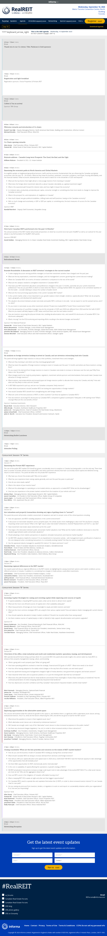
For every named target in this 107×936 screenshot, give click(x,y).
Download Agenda (96, 27)
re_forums (7, 895)
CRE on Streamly (10, 913)
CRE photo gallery (10, 909)
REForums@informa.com (95, 897)
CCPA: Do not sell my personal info (90, 925)
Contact (34, 925)
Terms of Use (51, 925)
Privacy (42, 925)
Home (26, 925)
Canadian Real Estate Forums (15, 898)
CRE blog (7, 906)
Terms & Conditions (67, 925)
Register (92, 21)
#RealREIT (16, 886)
